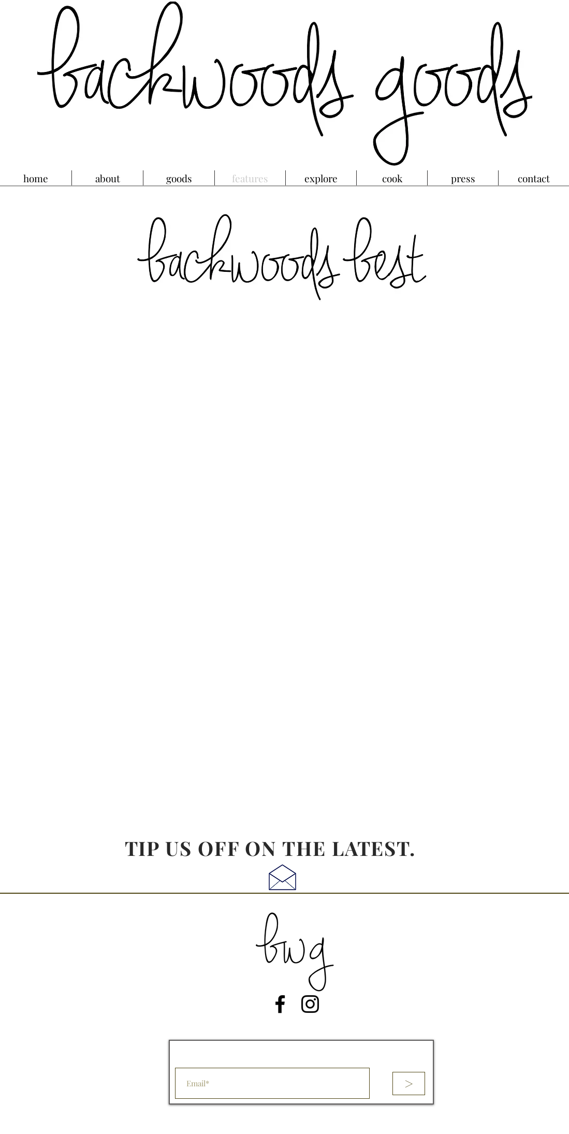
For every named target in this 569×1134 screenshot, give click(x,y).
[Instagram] (310, 1004)
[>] (408, 1083)
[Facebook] (280, 1004)
